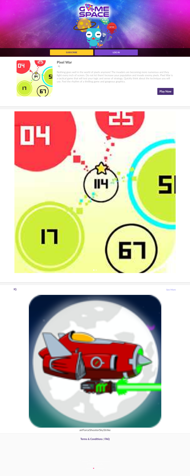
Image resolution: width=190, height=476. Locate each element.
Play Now (165, 91)
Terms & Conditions (91, 439)
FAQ (107, 439)
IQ (59, 66)
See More (171, 289)
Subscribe (71, 52)
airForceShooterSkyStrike (94, 430)
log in (116, 52)
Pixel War (64, 62)
